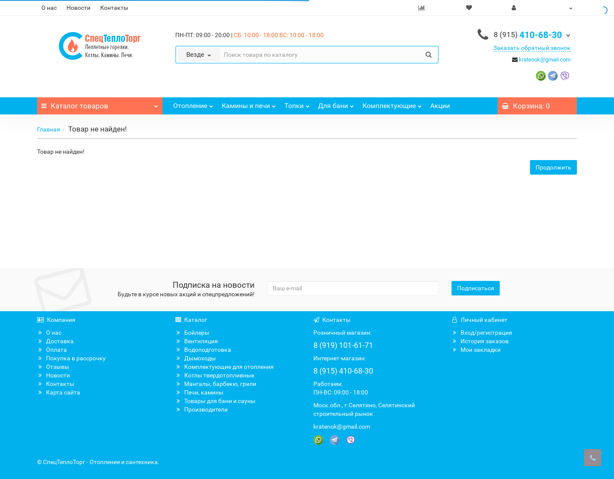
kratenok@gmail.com (545, 59)
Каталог (99, 103)
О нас (49, 7)
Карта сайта (58, 392)
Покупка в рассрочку (71, 358)
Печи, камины (199, 392)
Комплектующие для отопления (224, 366)
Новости (78, 7)
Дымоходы (195, 358)
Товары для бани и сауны (215, 400)
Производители (201, 409)
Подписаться (475, 288)
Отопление (193, 103)
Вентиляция (196, 341)
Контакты (114, 7)
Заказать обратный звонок (532, 47)
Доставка (55, 341)
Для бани (336, 103)
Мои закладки (476, 349)
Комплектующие (392, 103)
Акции (440, 106)
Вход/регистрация (482, 332)
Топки (297, 103)
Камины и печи (249, 103)
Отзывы (53, 366)
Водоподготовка (203, 349)
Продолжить (553, 167)
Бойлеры (192, 332)
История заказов (480, 341)
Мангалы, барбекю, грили (215, 383)
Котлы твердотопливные (214, 375)
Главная (48, 129)
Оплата (52, 349)
